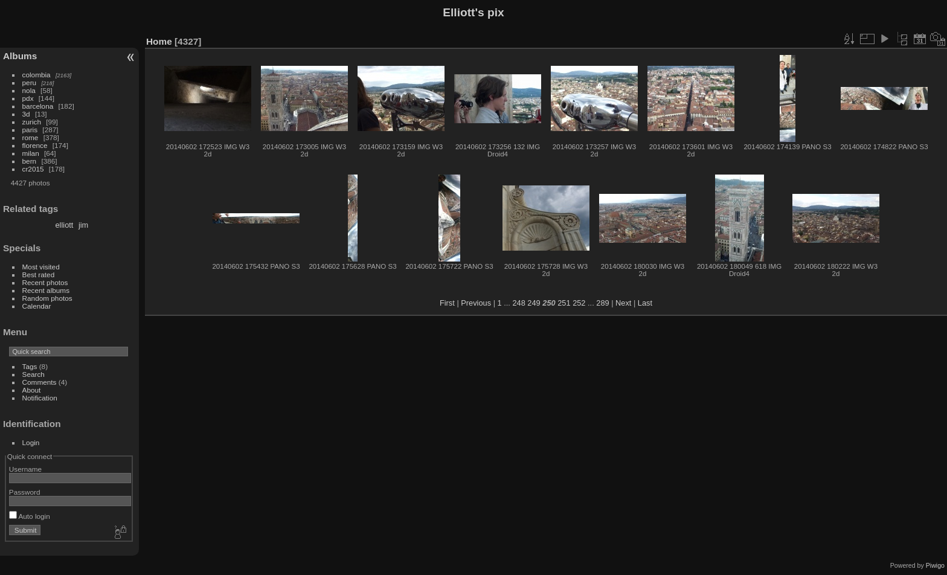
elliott (65, 225)
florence (35, 145)
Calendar (36, 306)
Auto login (29, 516)
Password (24, 492)
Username (25, 469)
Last (645, 302)
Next (623, 302)
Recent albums (45, 290)
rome (30, 137)
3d (26, 114)
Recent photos (45, 282)
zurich (31, 122)
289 (602, 302)
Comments (39, 382)
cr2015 (33, 169)
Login (31, 442)
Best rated (38, 274)
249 (533, 302)
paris (30, 129)
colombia (36, 75)
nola (29, 90)
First (447, 302)
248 (518, 302)
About (31, 390)
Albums (20, 56)
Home (159, 41)
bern (29, 161)
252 (579, 302)
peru (29, 82)
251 (563, 302)
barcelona (38, 106)
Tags (29, 366)
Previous (476, 302)
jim (83, 225)
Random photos (47, 298)
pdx (28, 98)
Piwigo (935, 565)
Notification (39, 398)
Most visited (41, 267)
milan (30, 153)
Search (33, 374)
